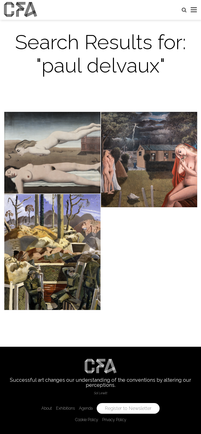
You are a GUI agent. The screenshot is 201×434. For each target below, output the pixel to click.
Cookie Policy (86, 419)
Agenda (86, 408)
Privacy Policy (114, 419)
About (46, 408)
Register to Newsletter (128, 408)
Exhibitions (65, 408)
